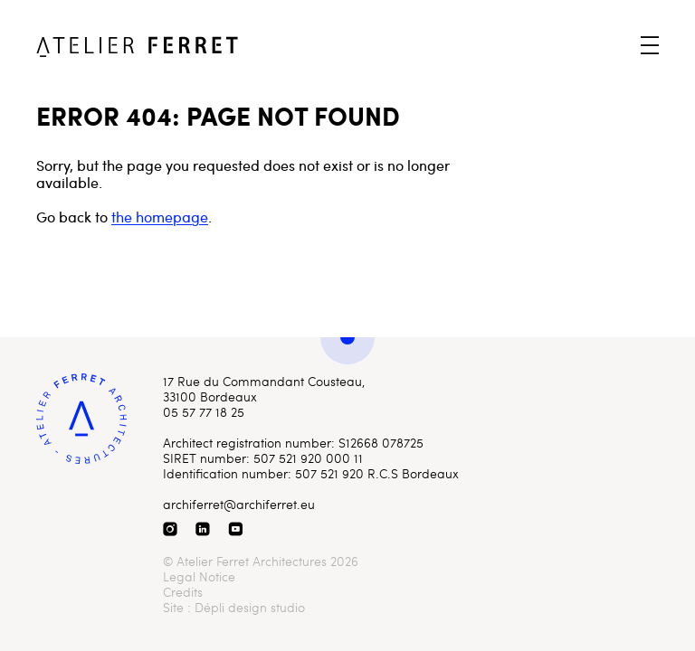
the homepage (159, 216)
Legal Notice (199, 576)
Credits (183, 591)
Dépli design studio (250, 607)
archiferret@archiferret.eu (239, 504)
